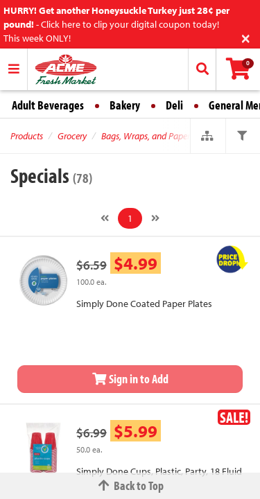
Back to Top (130, 485)
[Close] (245, 37)
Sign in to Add (130, 379)
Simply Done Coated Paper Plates (144, 303)
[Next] (155, 218)
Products (26, 136)
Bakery (125, 105)
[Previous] (105, 218)
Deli (174, 105)
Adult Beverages (48, 105)
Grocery (72, 136)
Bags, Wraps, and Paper (145, 136)
